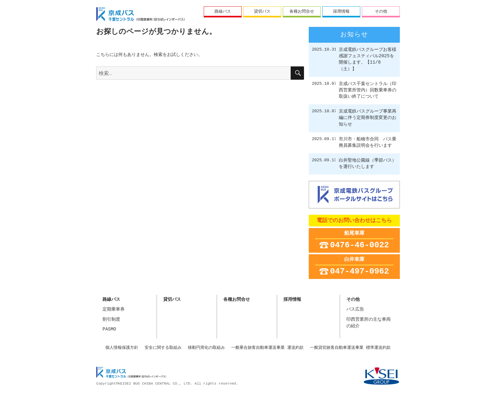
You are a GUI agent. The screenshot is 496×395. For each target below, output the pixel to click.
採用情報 (341, 11)
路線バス (222, 11)
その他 (381, 11)
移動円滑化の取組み (206, 347)
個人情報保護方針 (121, 347)
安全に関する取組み (163, 347)
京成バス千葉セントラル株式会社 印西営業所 (131, 373)
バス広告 (355, 309)
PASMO (109, 329)
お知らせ (354, 34)
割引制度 (111, 320)
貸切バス (262, 11)
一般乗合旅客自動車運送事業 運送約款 (267, 347)
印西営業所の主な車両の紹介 (368, 323)
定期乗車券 (113, 309)
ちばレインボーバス (140, 14)
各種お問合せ (301, 11)
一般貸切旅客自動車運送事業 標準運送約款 (350, 347)
